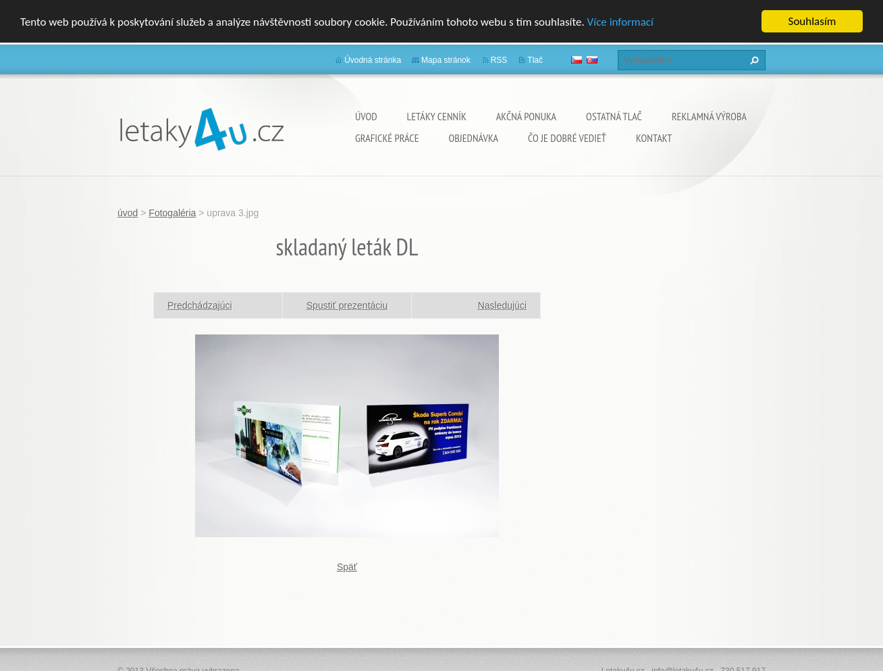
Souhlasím (812, 21)
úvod (366, 116)
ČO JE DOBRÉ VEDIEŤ (567, 138)
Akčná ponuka (526, 116)
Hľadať (753, 60)
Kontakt (654, 138)
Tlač (535, 60)
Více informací (620, 22)
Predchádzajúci (199, 304)
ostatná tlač (614, 116)
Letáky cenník (436, 116)
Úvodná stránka (372, 60)
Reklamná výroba (709, 116)
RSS (499, 60)
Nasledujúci (502, 304)
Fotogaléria (172, 212)
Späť (347, 566)
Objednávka (473, 138)
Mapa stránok (446, 60)
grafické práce (387, 138)
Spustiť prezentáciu (346, 304)
